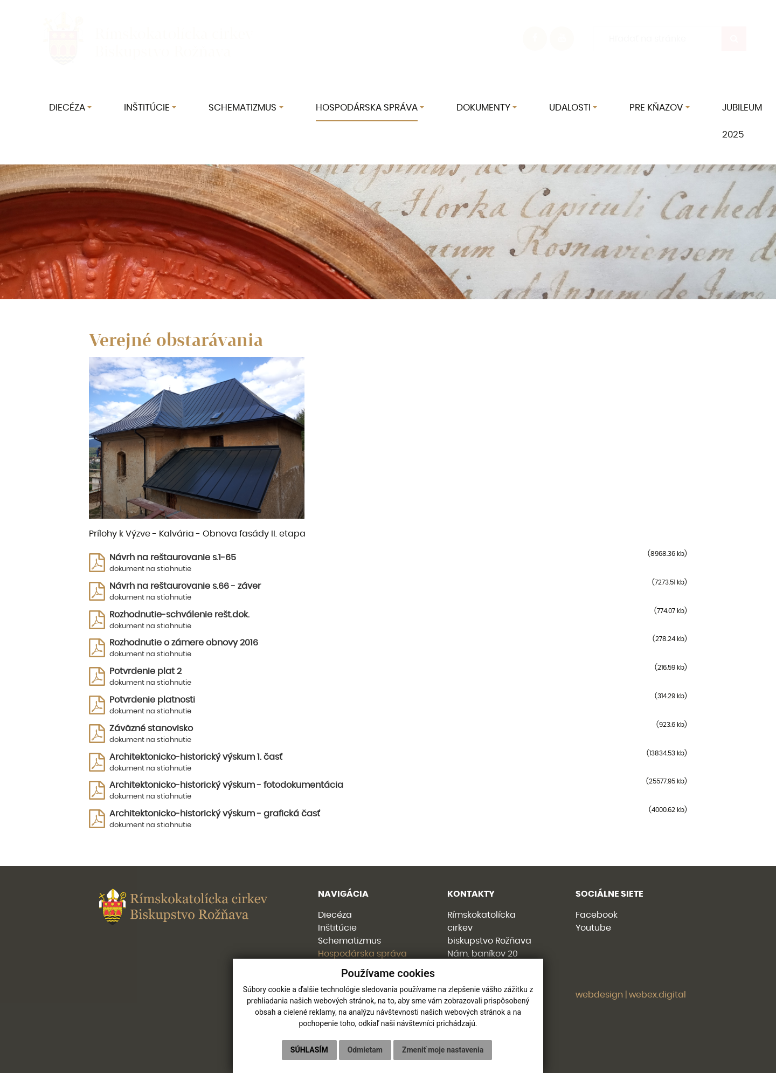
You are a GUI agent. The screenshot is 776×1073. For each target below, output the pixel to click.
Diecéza (335, 915)
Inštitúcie (337, 928)
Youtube (593, 928)
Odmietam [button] (365, 1050)
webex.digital (657, 995)
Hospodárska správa (362, 954)
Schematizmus (349, 941)
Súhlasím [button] (309, 1050)
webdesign (599, 995)
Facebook (597, 915)
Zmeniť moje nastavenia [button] (442, 1050)
